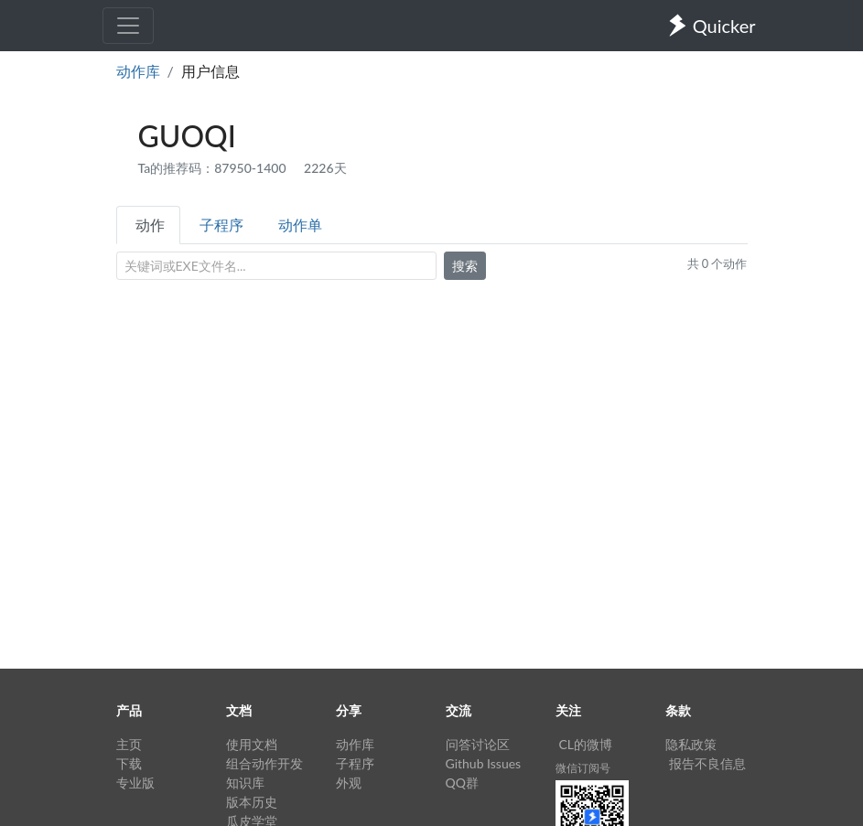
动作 (150, 224)
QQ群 (462, 782)
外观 (348, 782)
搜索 (465, 266)
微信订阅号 (583, 768)
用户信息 (210, 71)
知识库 (245, 782)
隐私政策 (691, 744)
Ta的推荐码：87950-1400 (214, 168)
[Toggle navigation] (128, 25)
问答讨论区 (478, 744)
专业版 (135, 782)
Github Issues (484, 763)
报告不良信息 (707, 763)
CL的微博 (586, 744)
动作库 (138, 71)
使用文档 (251, 744)
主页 (129, 744)
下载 (129, 763)
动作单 (300, 224)
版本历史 (251, 802)
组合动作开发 (264, 763)
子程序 (221, 224)
